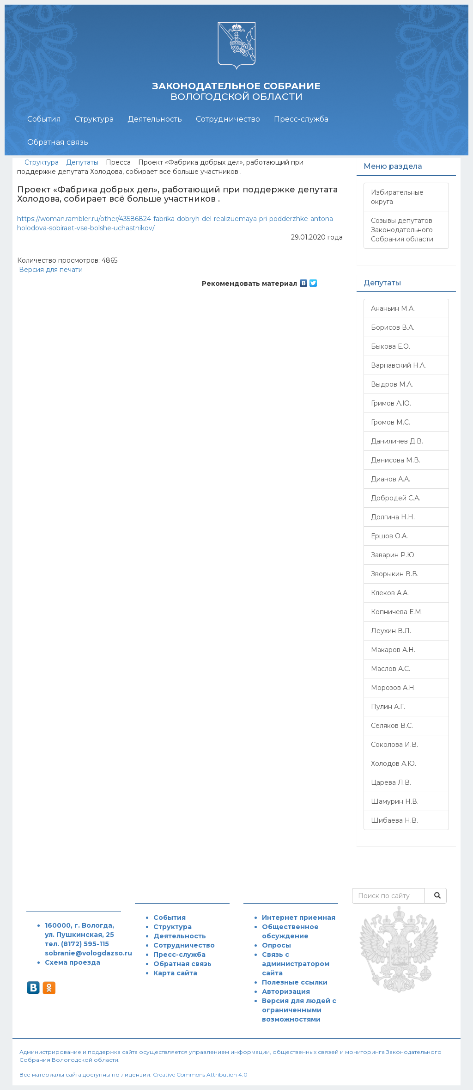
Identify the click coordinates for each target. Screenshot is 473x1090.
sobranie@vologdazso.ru (88, 953)
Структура (94, 119)
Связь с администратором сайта (295, 963)
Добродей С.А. (395, 498)
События (44, 119)
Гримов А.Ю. (391, 403)
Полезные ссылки (294, 982)
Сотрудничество (228, 119)
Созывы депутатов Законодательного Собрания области (402, 229)
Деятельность (154, 119)
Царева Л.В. (391, 782)
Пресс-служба (301, 119)
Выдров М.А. (392, 384)
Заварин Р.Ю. (393, 555)
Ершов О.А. (389, 536)
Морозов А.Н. (393, 688)
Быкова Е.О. (390, 346)
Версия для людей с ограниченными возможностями (299, 1010)
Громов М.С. (390, 422)
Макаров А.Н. (393, 650)
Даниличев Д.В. (397, 441)
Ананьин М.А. (393, 308)
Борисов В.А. (392, 327)
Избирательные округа (397, 197)
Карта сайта (175, 973)
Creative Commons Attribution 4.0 (200, 1074)
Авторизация (286, 991)
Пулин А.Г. (388, 706)
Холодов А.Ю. (393, 763)
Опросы (276, 945)
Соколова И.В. (394, 744)
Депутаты (82, 162)
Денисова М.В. (395, 460)
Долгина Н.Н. (393, 517)
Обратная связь (57, 142)
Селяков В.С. (392, 725)
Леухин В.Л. (391, 631)
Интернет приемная (298, 917)
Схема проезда (72, 962)
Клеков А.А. (390, 593)
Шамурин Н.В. (394, 801)
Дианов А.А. (390, 479)
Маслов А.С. (390, 669)
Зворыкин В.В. (394, 574)
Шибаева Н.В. (394, 820)
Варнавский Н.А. (398, 365)
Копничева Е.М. (397, 612)
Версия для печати (50, 269)
